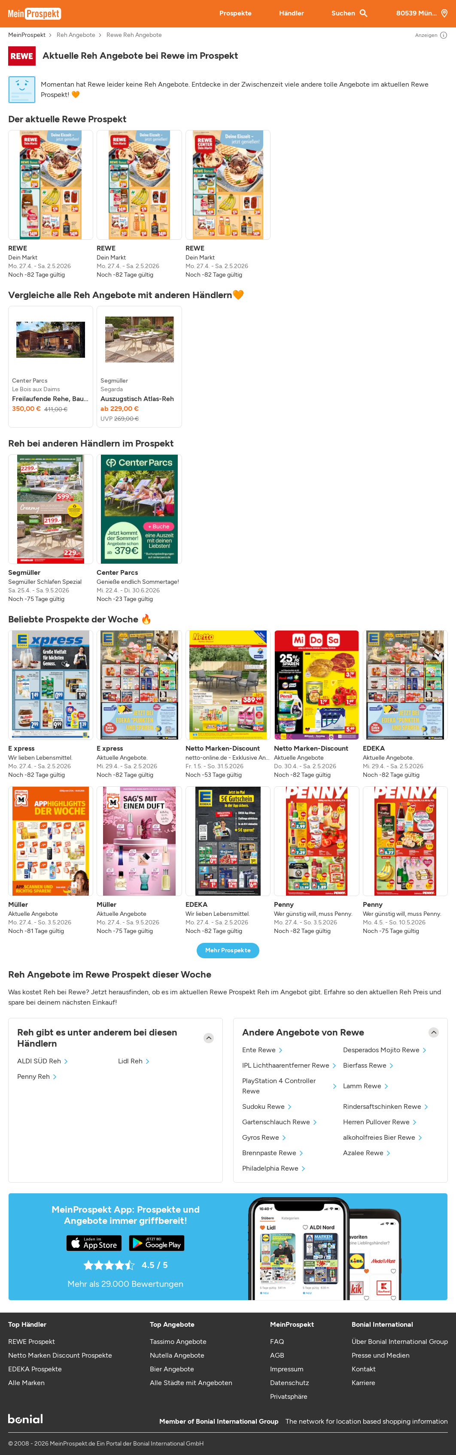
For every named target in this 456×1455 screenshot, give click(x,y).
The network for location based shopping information (367, 1421)
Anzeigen (431, 35)
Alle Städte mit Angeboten (191, 1383)
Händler (291, 13)
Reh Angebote (76, 35)
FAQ (277, 1341)
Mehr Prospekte (228, 950)
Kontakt (364, 1369)
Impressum (287, 1369)
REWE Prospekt (31, 1341)
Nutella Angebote (177, 1355)
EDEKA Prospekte (35, 1369)
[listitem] (50, 204)
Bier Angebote (172, 1369)
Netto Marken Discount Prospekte (60, 1355)
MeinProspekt (27, 35)
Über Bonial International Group (400, 1341)
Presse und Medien (381, 1355)
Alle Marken (26, 1383)
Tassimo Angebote (178, 1341)
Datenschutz (289, 1383)
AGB (277, 1355)
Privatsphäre (288, 1396)
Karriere (363, 1383)
